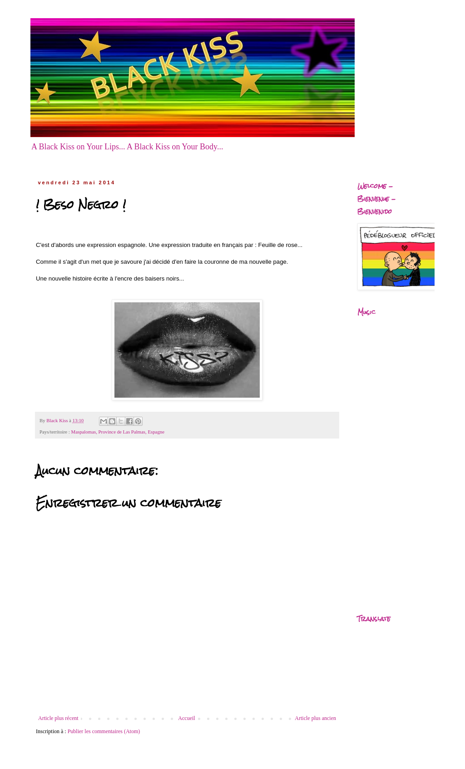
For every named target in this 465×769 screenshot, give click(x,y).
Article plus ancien (315, 718)
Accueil (186, 718)
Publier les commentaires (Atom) (104, 731)
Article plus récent (58, 718)
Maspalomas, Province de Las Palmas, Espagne (117, 431)
